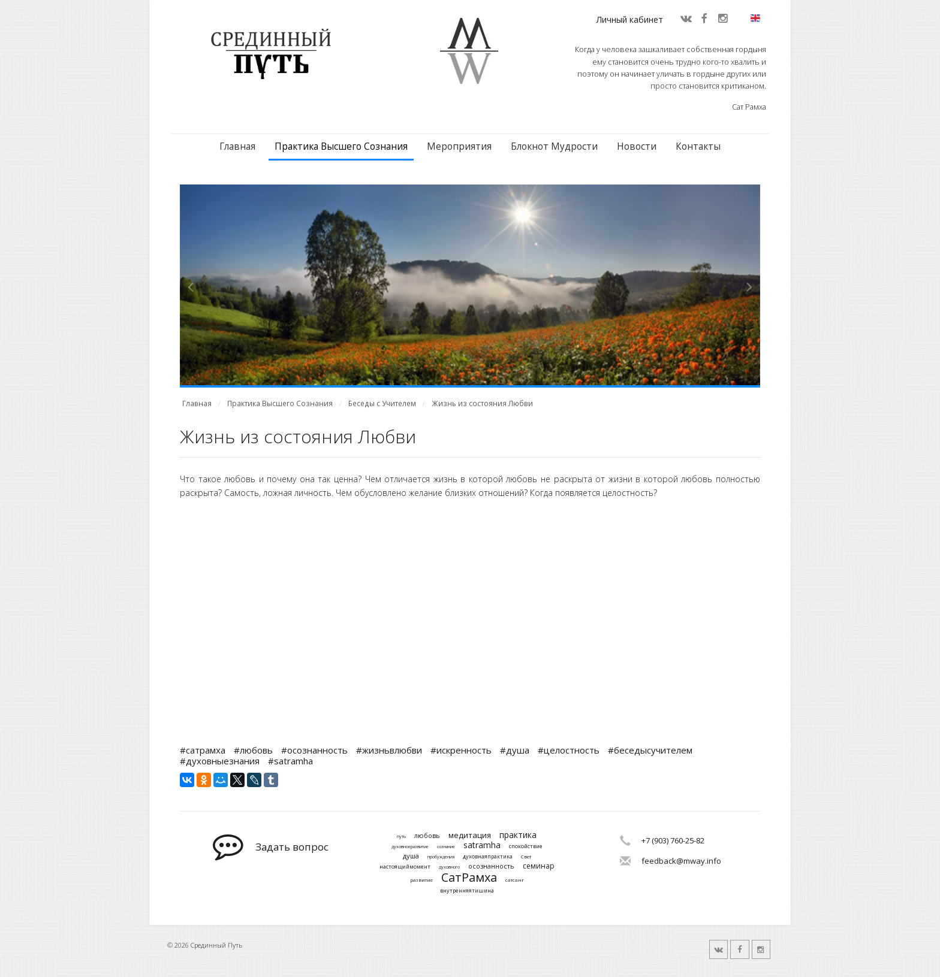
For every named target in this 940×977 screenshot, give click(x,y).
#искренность (461, 750)
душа (411, 856)
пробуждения (440, 857)
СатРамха (469, 877)
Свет (526, 857)
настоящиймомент (404, 867)
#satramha (290, 760)
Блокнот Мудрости (554, 146)
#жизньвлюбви (389, 750)
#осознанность (314, 750)
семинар (539, 866)
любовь (427, 835)
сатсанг (514, 880)
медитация (469, 835)
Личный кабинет (629, 19)
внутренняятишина (467, 891)
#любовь (253, 750)
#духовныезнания (220, 760)
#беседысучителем (650, 750)
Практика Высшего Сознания (341, 146)
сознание (446, 847)
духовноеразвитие (410, 847)
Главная (237, 146)
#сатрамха (202, 750)
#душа (514, 750)
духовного (449, 867)
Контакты (698, 146)
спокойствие (526, 846)
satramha (482, 845)
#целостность (568, 750)
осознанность (491, 866)
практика (518, 835)
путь (401, 836)
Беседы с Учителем (382, 403)
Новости (636, 146)
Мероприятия (459, 146)
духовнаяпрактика (488, 857)
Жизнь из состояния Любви (482, 403)
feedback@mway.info (681, 860)
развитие (421, 880)
